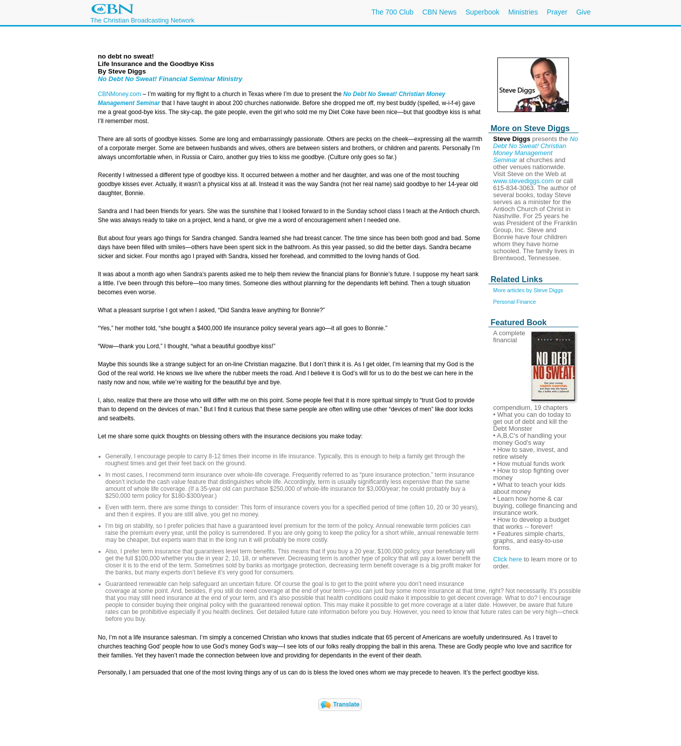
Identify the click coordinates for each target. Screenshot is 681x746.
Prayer (557, 12)
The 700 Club (392, 12)
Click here (507, 559)
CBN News (439, 12)
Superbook (482, 12)
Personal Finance (514, 302)
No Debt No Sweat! (370, 94)
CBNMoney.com (119, 94)
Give (583, 12)
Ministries (523, 12)
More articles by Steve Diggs (528, 290)
